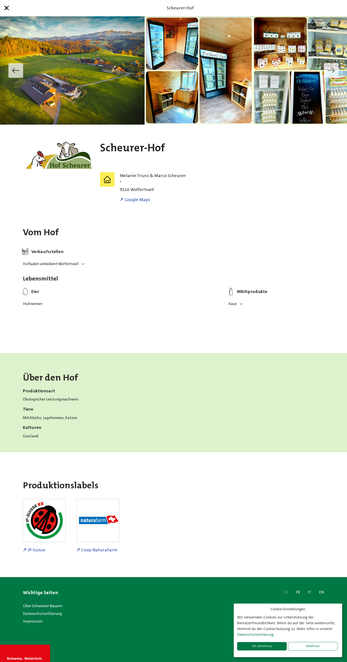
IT (309, 592)
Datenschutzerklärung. (255, 634)
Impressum (33, 621)
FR (298, 592)
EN (321, 592)
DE (285, 592)
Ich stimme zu (262, 646)
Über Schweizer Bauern (42, 605)
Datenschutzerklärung (42, 613)
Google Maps (137, 200)
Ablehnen (313, 646)
